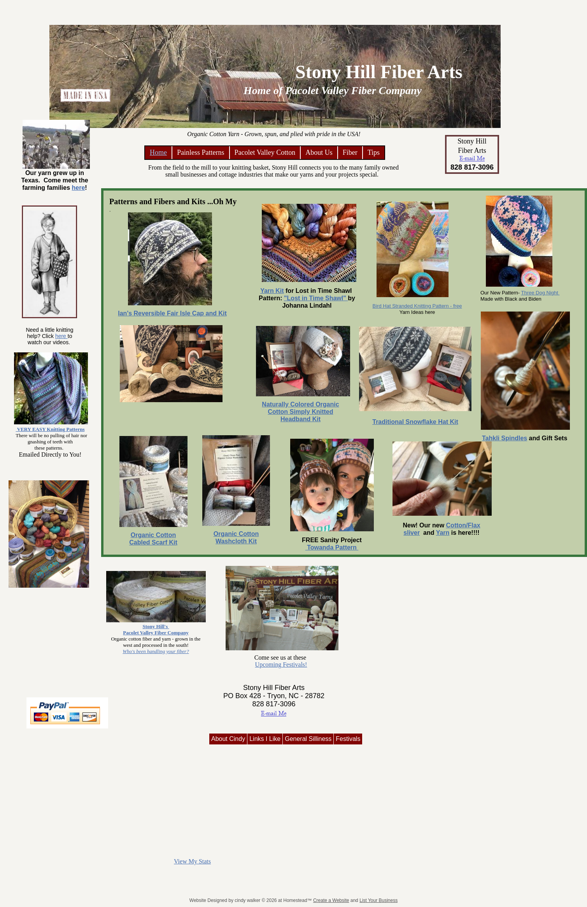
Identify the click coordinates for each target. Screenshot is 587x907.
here (61, 336)
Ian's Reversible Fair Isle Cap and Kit (172, 313)
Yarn (443, 532)
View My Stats (192, 861)
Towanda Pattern (332, 547)
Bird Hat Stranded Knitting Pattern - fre (416, 306)
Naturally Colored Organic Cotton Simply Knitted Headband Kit (300, 411)
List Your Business (378, 900)
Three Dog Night (540, 293)
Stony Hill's (156, 626)
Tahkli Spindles (504, 438)
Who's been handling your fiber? (156, 651)
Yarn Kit (272, 290)
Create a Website (331, 900)
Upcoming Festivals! (281, 664)
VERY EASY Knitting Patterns (51, 429)
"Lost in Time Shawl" (316, 298)
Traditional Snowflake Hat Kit (415, 421)
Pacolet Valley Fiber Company (155, 633)
